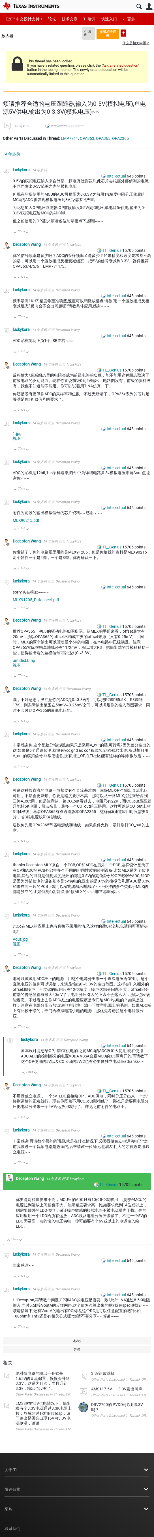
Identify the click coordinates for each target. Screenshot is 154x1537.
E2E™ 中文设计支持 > (24, 19)
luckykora (22, 126)
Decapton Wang (27, 244)
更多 (131, 19)
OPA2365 (120, 138)
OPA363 (87, 138)
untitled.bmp (24, 660)
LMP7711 (69, 138)
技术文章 (70, 19)
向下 (27, 233)
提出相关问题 (107, 33)
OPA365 (103, 138)
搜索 (139, 7)
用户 (149, 7)
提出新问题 (123, 33)
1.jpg (17, 433)
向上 (15, 233)
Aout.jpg (20, 939)
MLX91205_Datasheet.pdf (36, 600)
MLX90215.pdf (26, 520)
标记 (77, 1340)
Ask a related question (120, 65)
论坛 (52, 19)
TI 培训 (89, 19)
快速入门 (109, 19)
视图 (17, 438)
